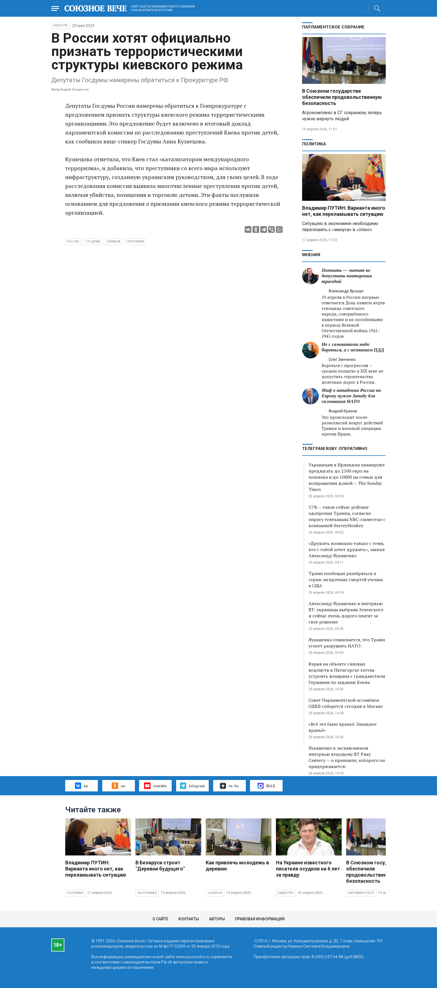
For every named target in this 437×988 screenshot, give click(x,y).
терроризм (135, 241)
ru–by (229, 786)
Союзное (215, 892)
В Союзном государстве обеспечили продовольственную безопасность (342, 97)
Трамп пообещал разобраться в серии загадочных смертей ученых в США (346, 579)
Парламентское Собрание (333, 27)
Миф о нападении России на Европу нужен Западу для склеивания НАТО (351, 396)
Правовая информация (260, 919)
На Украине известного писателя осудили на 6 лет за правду (308, 869)
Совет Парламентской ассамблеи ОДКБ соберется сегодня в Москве (346, 703)
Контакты (188, 919)
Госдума (93, 241)
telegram (192, 785)
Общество (286, 892)
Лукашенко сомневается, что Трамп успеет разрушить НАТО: (347, 643)
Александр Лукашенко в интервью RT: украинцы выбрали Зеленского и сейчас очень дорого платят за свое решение (346, 612)
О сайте (160, 919)
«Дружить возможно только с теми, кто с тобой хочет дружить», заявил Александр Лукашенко (347, 549)
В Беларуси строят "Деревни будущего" (160, 866)
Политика (314, 143)
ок (118, 785)
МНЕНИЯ (311, 254)
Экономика (147, 892)
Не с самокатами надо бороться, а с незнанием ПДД (353, 347)
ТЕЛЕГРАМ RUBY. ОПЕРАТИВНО (334, 448)
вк (81, 785)
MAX (266, 786)
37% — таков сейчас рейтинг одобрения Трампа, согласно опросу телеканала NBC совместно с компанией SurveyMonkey (347, 516)
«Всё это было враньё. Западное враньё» (343, 727)
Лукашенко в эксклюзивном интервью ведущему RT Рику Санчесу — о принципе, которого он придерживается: (347, 757)
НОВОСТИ (60, 25)
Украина (113, 241)
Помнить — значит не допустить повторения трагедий (347, 276)
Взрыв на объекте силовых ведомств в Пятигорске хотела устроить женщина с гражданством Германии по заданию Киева (347, 673)
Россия (73, 241)
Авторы (217, 919)
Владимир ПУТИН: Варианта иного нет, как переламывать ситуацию (343, 211)
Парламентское (361, 892)
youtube (155, 785)
